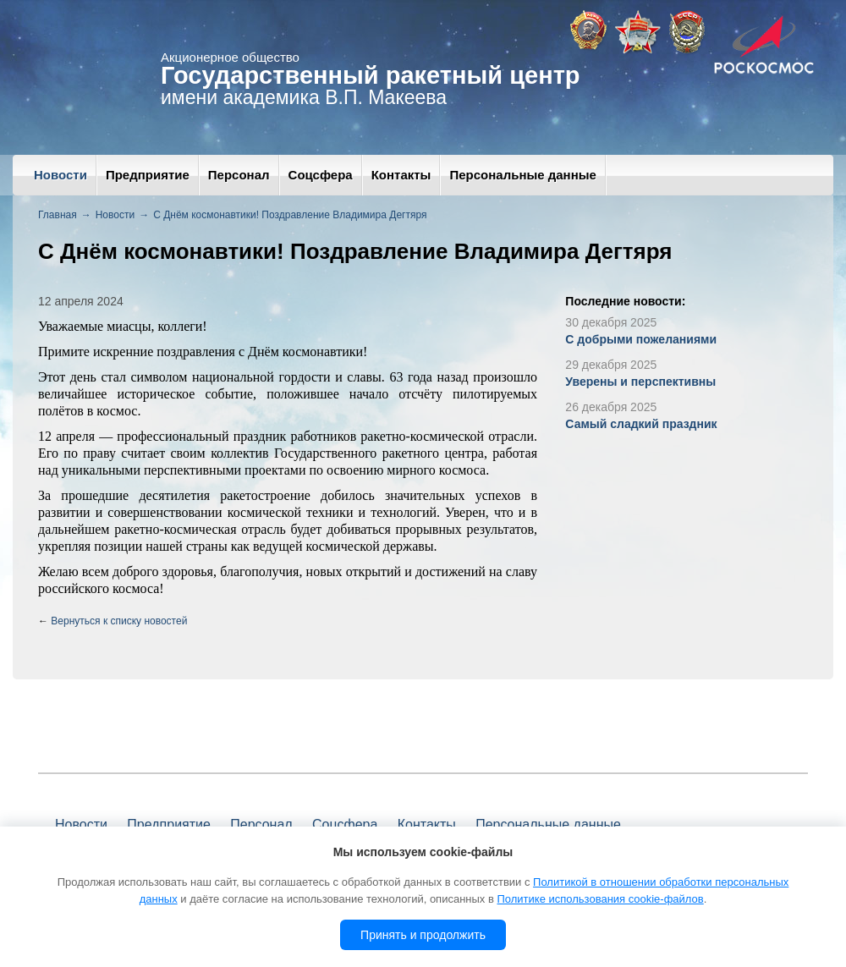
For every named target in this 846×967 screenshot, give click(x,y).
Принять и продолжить (423, 935)
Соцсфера (320, 175)
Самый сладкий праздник (641, 424)
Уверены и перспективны (640, 381)
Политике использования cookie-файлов (600, 899)
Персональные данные (522, 175)
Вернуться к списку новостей (119, 621)
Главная (57, 215)
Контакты (401, 175)
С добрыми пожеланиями (641, 339)
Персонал (239, 175)
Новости (60, 175)
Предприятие (148, 175)
